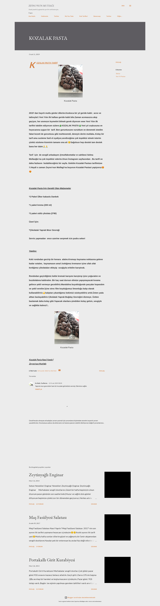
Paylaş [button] (118, 62)
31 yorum (39, 589)
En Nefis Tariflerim (41, 383)
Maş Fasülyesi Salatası (48, 517)
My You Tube (69, 16)
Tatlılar (56, 16)
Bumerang (97, 16)
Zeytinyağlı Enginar (46, 475)
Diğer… (119, 16)
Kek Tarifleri (83, 16)
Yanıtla (38, 389)
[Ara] (123, 5)
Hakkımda (44, 16)
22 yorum (39, 504)
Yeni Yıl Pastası (120, 76)
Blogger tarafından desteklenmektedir (80, 597)
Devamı (94, 504)
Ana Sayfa (32, 16)
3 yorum (39, 546)
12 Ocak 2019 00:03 (55, 383)
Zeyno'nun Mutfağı (41, 5)
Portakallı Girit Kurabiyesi (52, 560)
